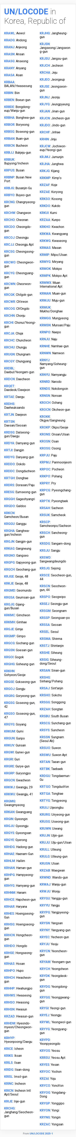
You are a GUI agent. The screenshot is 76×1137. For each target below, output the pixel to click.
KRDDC (9, 471)
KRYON (45, 1110)
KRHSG (9, 924)
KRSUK (45, 515)
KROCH (45, 403)
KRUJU (45, 842)
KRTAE (9, 397)
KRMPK (45, 276)
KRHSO (9, 1002)
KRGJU (9, 826)
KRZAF (45, 185)
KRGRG (9, 696)
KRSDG (45, 543)
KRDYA (9, 443)
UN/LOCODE (26, 11)
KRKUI (44, 213)
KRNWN (45, 353)
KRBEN (9, 100)
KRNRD (45, 382)
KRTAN (45, 762)
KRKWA (45, 234)
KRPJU (45, 455)
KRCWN (9, 284)
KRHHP (9, 988)
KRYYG (45, 1029)
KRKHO (45, 227)
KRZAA (45, 220)
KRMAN (45, 293)
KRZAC (45, 1124)
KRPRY (45, 483)
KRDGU (45, 776)
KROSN (45, 441)
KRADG (9, 40)
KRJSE (44, 86)
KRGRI (8, 759)
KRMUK (45, 307)
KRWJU (45, 891)
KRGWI (9, 752)
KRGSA (9, 597)
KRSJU (45, 550)
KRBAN (9, 139)
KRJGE (9, 576)
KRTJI (8, 450)
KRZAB (45, 870)
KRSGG (45, 702)
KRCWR (9, 302)
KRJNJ (44, 97)
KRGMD (9, 590)
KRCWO (9, 262)
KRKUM (9, 731)
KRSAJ (45, 688)
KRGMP (9, 636)
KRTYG (45, 801)
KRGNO (9, 555)
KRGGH (9, 499)
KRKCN (9, 513)
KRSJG (45, 568)
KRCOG (9, 309)
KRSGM (45, 611)
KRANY (9, 68)
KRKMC (9, 615)
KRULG (45, 856)
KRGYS (9, 833)
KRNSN (45, 396)
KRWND (45, 877)
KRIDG (8, 1070)
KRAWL (9, 33)
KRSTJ (44, 646)
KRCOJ (9, 237)
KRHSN (9, 1009)
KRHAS (9, 964)
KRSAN (45, 670)
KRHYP (9, 1038)
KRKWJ (9, 787)
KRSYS (45, 730)
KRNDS (45, 389)
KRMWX (45, 283)
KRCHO (9, 220)
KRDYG (9, 457)
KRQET (9, 386)
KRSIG (44, 660)
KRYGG (45, 997)
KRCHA (45, 72)
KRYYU (45, 905)
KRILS (8, 1063)
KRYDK (45, 976)
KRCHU (9, 347)
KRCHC (9, 340)
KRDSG (9, 432)
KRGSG (9, 703)
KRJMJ (45, 157)
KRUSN (45, 863)
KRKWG (45, 241)
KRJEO (45, 79)
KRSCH (45, 533)
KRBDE (9, 107)
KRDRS (9, 485)
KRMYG (45, 262)
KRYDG (45, 987)
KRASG (9, 61)
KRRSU (45, 1058)
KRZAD (9, 1016)
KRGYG (9, 724)
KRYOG (45, 1092)
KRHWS (9, 995)
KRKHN (9, 671)
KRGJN (9, 541)
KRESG (9, 492)
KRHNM (9, 893)
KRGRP (9, 773)
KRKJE (9, 583)
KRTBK (45, 769)
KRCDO (9, 227)
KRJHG (45, 33)
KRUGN (9, 354)
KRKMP (45, 178)
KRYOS (45, 1051)
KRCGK (9, 295)
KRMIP (44, 255)
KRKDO (45, 206)
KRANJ (9, 47)
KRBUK (9, 159)
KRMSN (45, 325)
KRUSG (45, 821)
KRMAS (45, 248)
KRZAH (45, 709)
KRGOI (8, 657)
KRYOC (45, 1072)
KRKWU (9, 794)
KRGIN (8, 819)
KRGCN (9, 780)
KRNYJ (44, 360)
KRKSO (45, 199)
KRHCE (9, 899)
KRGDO (9, 506)
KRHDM (9, 1023)
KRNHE (45, 346)
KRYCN (45, 951)
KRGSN (9, 650)
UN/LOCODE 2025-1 (41, 1133)
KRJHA (45, 164)
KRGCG (9, 643)
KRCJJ (9, 244)
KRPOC (45, 469)
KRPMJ (45, 462)
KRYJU (44, 944)
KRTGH (9, 478)
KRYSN (45, 923)
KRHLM (9, 861)
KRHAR (9, 906)
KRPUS (9, 170)
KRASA (9, 75)
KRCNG (9, 202)
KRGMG (9, 801)
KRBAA (9, 82)
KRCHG (9, 1108)
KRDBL (9, 368)
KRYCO (45, 1086)
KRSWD (45, 557)
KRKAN (9, 812)
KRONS (45, 434)
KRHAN (9, 868)
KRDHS (9, 404)
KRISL (8, 1077)
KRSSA (45, 625)
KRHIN (44, 139)
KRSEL (44, 632)
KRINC (8, 1084)
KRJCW (45, 146)
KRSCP (45, 522)
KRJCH (45, 65)
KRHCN (9, 935)
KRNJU (45, 339)
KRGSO (9, 713)
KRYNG (45, 1117)
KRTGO (45, 787)
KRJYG (45, 104)
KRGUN (9, 738)
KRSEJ (44, 604)
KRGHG (9, 664)
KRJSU (45, 58)
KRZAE (45, 192)
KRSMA (45, 639)
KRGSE (9, 682)
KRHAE (9, 854)
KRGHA (9, 531)
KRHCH (9, 978)
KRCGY (9, 361)
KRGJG (9, 604)
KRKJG (45, 171)
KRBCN (9, 145)
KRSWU (45, 755)
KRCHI (8, 323)
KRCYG (9, 273)
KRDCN (9, 379)
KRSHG (45, 677)
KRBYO (9, 195)
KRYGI (44, 1008)
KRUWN (45, 828)
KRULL (44, 849)
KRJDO (45, 125)
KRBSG (9, 132)
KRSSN (45, 737)
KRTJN (9, 415)
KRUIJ (44, 807)
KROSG (45, 448)
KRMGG (45, 318)
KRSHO (45, 695)
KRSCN (45, 586)
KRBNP (9, 177)
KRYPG (45, 912)
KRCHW (9, 213)
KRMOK (45, 269)
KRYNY (45, 930)
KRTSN (9, 422)
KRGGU (9, 524)
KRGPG (9, 562)
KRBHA (9, 118)
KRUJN (45, 835)
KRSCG (45, 723)
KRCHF (45, 132)
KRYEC (45, 937)
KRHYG (9, 886)
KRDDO (9, 464)
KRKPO (45, 476)
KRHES (9, 913)
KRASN (9, 54)
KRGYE (9, 840)
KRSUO (45, 748)
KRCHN (9, 316)
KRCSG (9, 251)
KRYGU (45, 898)
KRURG (45, 814)
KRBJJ (9, 152)
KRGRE (9, 766)
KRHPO (9, 971)
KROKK (45, 417)
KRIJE (8, 1101)
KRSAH (45, 508)
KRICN (8, 1090)
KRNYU (45, 375)
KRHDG (9, 847)
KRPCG (45, 490)
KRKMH (9, 622)
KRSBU (45, 716)
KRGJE (9, 629)
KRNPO (45, 332)
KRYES (44, 1065)
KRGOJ (9, 689)
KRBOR (9, 125)
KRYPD (45, 1040)
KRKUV (9, 745)
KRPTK (45, 501)
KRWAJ (45, 884)
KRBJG (9, 188)
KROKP (45, 427)
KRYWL (45, 1022)
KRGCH (9, 569)
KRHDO (9, 946)
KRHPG (9, 875)
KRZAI (44, 1079)
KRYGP (45, 1103)
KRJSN (45, 44)
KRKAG (9, 548)
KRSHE (45, 653)
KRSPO (45, 597)
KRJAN (45, 111)
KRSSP (45, 618)
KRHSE (9, 953)
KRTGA (45, 794)
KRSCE (45, 575)
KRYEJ (44, 1015)
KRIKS (8, 1056)
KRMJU (45, 300)
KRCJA (9, 333)
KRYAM (45, 962)
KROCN (45, 410)
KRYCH (45, 969)
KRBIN (8, 93)
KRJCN (45, 118)
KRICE (8, 1049)
